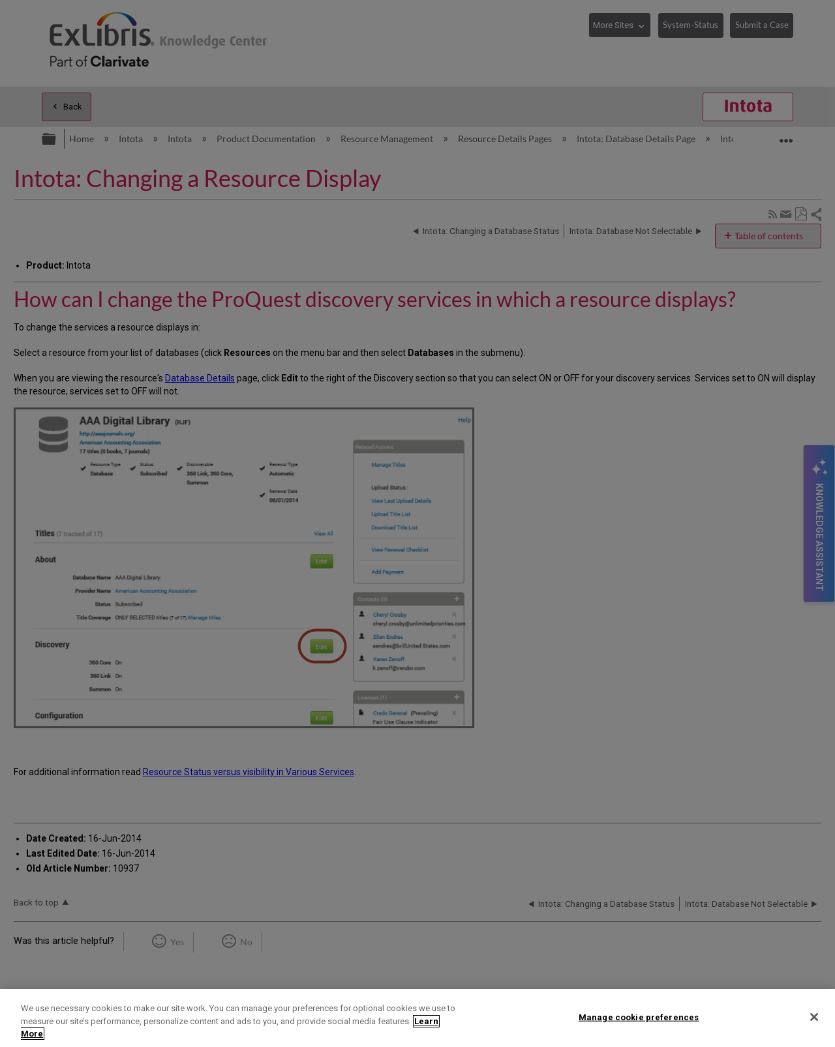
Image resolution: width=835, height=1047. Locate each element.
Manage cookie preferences (639, 1017)
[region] (417, 1018)
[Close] (814, 1017)
